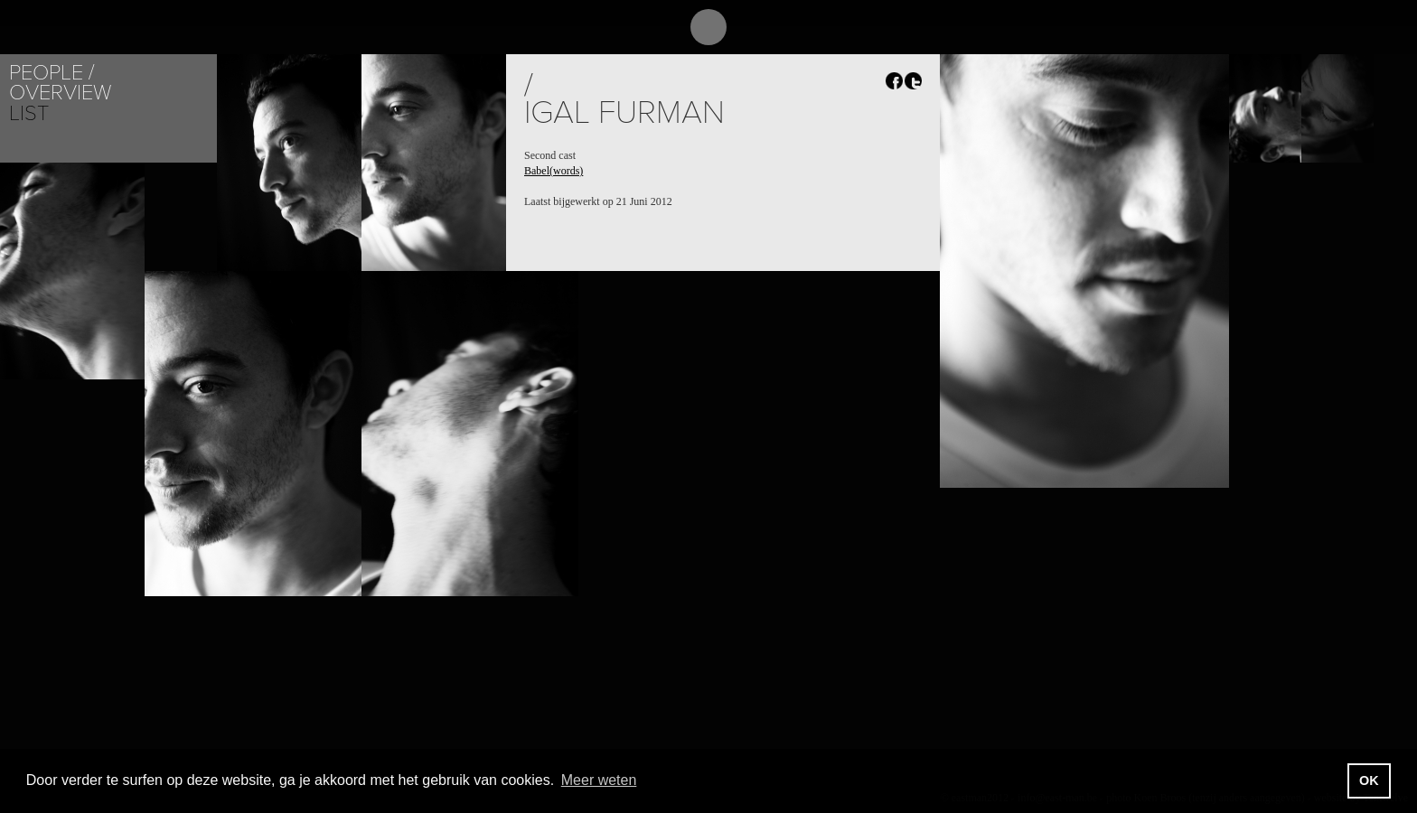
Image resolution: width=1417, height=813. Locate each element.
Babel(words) (553, 170)
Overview (60, 92)
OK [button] (1369, 780)
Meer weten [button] (599, 780)
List (29, 113)
